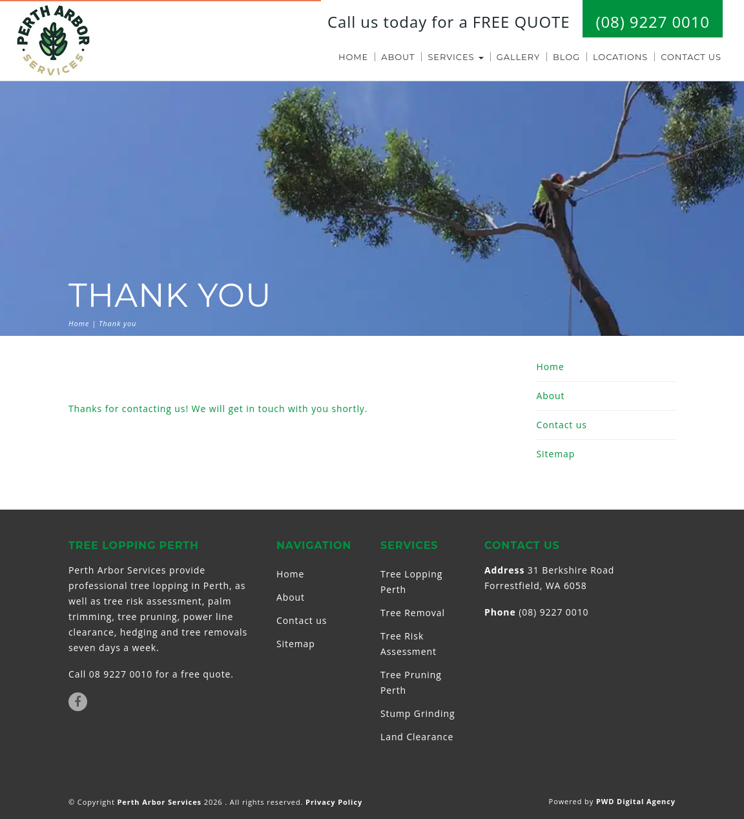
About (398, 57)
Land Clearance (416, 737)
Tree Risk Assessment (408, 644)
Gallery (518, 57)
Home (353, 57)
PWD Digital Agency (636, 801)
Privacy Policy (333, 802)
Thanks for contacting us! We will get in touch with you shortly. (217, 408)
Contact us (691, 57)
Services (455, 57)
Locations (620, 57)
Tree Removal (412, 612)
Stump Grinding (417, 713)
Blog (566, 57)
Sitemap (556, 454)
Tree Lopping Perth (411, 582)
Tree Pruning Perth (411, 682)
